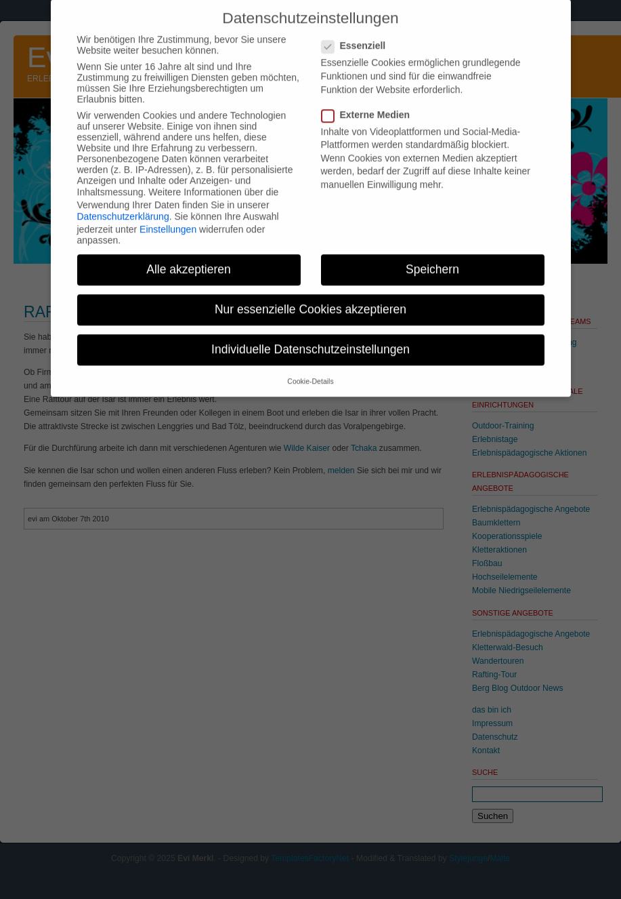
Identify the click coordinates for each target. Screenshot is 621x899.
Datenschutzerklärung (123, 205)
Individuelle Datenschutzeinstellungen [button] (310, 338)
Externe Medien (371, 103)
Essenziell (359, 34)
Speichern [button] (432, 258)
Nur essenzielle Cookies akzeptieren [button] (310, 298)
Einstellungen (168, 218)
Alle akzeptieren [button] (188, 258)
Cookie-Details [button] (310, 370)
